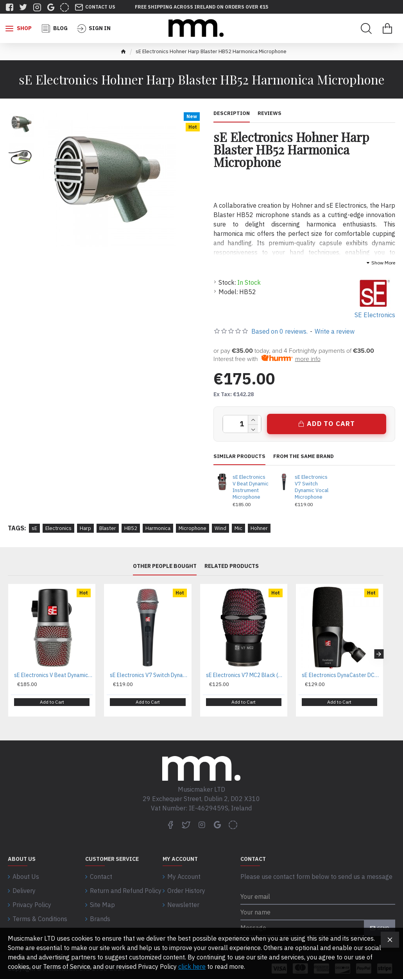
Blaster (107, 528)
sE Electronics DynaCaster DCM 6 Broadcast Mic (341, 675)
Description (231, 113)
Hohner (259, 528)
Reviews (269, 113)
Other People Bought (165, 566)
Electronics (58, 528)
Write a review (335, 331)
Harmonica (157, 528)
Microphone (192, 528)
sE (34, 528)
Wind (220, 528)
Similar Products (239, 456)
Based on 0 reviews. (279, 331)
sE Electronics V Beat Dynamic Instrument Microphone (251, 487)
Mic (238, 528)
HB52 (130, 528)
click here (192, 966)
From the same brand (303, 456)
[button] (378, 651)
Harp (85, 528)
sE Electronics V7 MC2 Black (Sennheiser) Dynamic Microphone (245, 675)
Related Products (231, 566)
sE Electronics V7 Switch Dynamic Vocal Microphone (311, 487)
